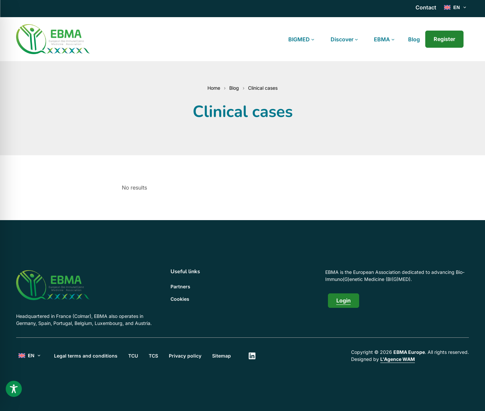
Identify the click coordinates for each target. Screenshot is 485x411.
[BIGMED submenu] (312, 39)
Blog (234, 88)
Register (444, 39)
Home (213, 88)
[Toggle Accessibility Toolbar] (13, 389)
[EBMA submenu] (393, 39)
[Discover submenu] (356, 39)
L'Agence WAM (397, 359)
